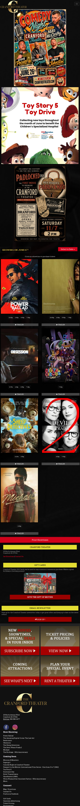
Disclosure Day (8, 772)
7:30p (69, 317)
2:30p (58, 317)
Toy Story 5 (7, 769)
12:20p (11, 317)
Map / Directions (9, 789)
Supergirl (7, 762)
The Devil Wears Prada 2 (12, 747)
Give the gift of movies (40, 597)
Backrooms (7, 740)
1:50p (22, 456)
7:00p (61, 387)
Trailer (19, 325)
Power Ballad (8, 736)
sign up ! (40, 619)
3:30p (19, 526)
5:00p (22, 317)
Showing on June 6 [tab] (15, 250)
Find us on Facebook (10, 794)
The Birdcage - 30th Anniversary (15, 752)
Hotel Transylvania (10, 774)
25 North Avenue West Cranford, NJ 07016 (11, 716)
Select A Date (68, 249)
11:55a (11, 387)
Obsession (7, 743)
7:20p (28, 317)
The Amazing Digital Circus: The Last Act (18, 738)
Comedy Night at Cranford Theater (16, 765)
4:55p (22, 387)
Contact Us (19, 556)
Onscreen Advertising (11, 801)
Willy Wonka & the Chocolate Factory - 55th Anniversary (24, 779)
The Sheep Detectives (11, 745)
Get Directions (8, 556)
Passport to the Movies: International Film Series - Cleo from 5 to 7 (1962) (31, 767)
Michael (6, 750)
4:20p (58, 456)
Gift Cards (7, 799)
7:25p (28, 387)
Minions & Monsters (11, 760)
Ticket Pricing (8, 803)
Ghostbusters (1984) (10, 776)
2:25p (16, 387)
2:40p (17, 317)
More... (5, 781)
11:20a (17, 456)
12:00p (52, 317)
